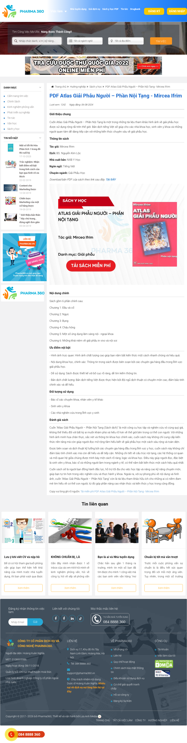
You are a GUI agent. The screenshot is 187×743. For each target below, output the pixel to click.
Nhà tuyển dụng (78, 9)
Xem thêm (23, 588)
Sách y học (13, 128)
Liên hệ (116, 655)
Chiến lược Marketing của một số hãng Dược (29, 202)
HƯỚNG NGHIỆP (157, 720)
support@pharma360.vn (81, 673)
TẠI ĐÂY (111, 179)
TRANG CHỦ (103, 720)
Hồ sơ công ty (120, 694)
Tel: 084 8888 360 (81, 663)
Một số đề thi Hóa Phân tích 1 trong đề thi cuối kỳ (29, 149)
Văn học (12, 123)
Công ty (37, 678)
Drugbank (135, 9)
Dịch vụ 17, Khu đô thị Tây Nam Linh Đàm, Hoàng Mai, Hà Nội (87, 653)
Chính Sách (13, 101)
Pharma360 (44, 716)
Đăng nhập (177, 11)
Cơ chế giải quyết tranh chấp (125, 686)
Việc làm (56, 11)
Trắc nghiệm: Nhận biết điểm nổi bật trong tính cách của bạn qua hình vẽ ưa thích (29, 169)
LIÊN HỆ (174, 720)
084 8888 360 (114, 621)
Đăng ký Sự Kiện (121, 700)
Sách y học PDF (110, 9)
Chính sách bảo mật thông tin (127, 670)
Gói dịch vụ (94, 9)
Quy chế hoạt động (123, 661)
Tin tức (124, 9)
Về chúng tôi (119, 649)
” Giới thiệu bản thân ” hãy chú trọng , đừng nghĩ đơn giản (29, 219)
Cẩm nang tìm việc (17, 96)
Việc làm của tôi (165, 655)
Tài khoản (162, 649)
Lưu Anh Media (88, 716)
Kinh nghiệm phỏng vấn (20, 106)
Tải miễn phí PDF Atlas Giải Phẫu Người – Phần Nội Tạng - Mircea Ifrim (120, 491)
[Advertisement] (66, 734)
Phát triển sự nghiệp (18, 112)
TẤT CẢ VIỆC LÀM (122, 720)
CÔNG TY (140, 720)
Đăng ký (154, 11)
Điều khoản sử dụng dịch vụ (127, 678)
